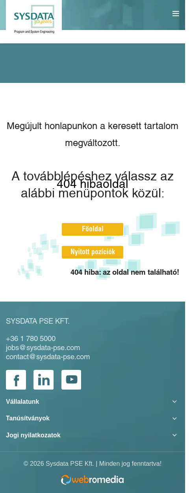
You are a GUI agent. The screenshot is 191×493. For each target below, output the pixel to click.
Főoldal (93, 229)
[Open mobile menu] (177, 14)
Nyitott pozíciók (92, 252)
